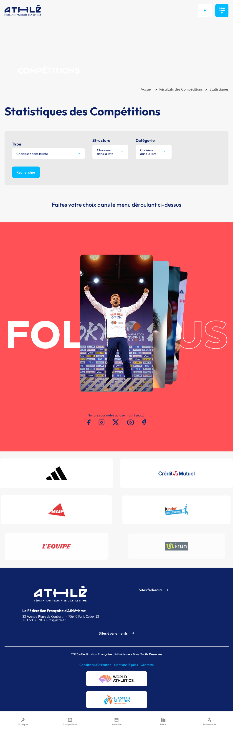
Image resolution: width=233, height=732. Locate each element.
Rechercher (25, 172)
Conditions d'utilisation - (96, 665)
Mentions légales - (127, 665)
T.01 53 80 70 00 (34, 620)
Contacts (147, 665)
